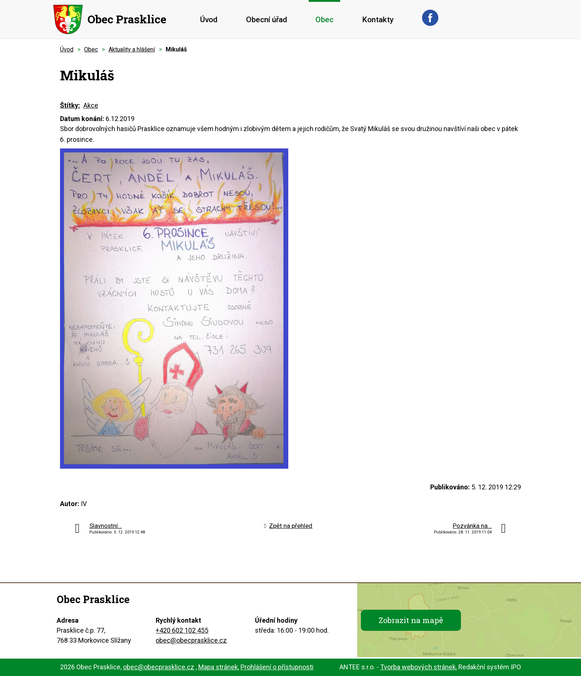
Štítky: (70, 105)
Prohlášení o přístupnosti (276, 667)
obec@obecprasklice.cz (191, 640)
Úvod (209, 19)
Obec (324, 19)
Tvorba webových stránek (418, 667)
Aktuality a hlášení (132, 49)
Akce (90, 105)
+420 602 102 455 (182, 630)
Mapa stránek (218, 667)
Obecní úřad (266, 19)
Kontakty (378, 19)
